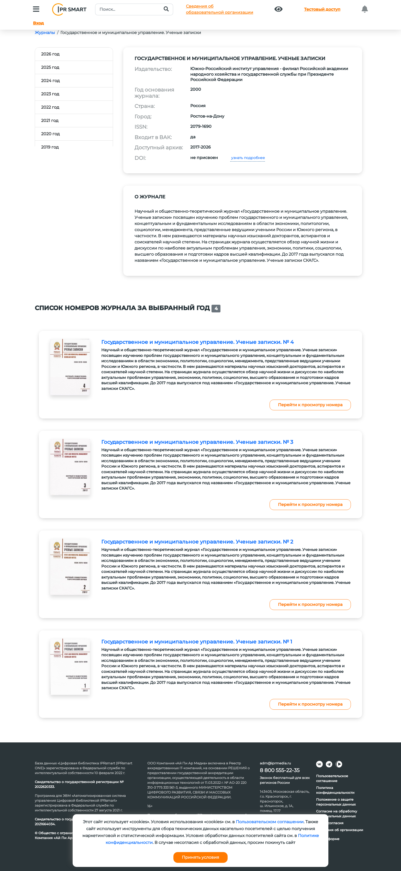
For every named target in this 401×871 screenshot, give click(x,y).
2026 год (50, 54)
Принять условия (200, 857)
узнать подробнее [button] (247, 157)
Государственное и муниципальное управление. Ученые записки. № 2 (197, 542)
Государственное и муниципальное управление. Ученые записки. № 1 (196, 642)
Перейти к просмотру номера (310, 404)
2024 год (50, 80)
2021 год (49, 120)
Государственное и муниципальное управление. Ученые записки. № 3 (197, 442)
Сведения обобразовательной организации (219, 9)
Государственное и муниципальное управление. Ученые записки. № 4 (197, 342)
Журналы (45, 32)
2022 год (50, 107)
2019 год (50, 147)
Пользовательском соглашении (270, 821)
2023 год (50, 94)
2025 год (50, 67)
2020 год (50, 133)
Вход (38, 23)
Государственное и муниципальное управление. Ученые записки (130, 32)
